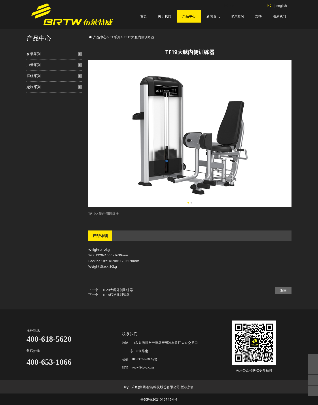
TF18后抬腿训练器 (116, 300)
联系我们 (279, 16)
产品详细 (100, 241)
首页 (143, 16)
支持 (258, 16)
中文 (269, 6)
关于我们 (164, 16)
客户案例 (237, 16)
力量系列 (33, 70)
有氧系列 (33, 59)
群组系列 (33, 81)
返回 (283, 296)
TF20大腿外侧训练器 (117, 295)
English (281, 6)
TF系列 (115, 42)
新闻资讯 (213, 16)
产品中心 (188, 16)
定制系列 (33, 92)
